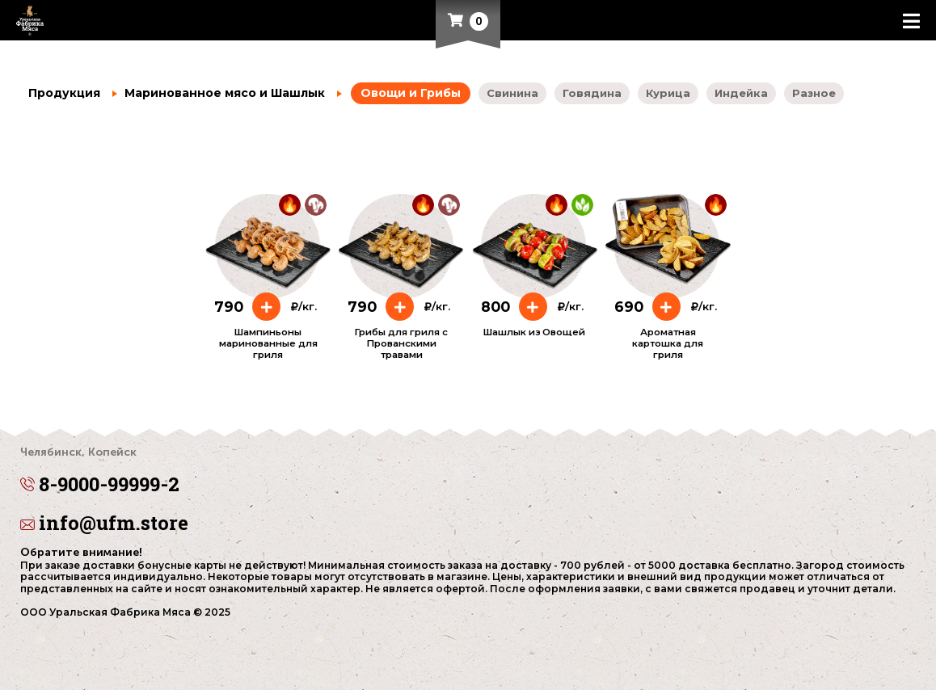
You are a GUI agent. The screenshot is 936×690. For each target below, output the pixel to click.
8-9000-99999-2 (468, 472)
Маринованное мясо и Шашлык (218, 93)
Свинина (512, 92)
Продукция (64, 93)
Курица (668, 92)
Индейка (741, 92)
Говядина (592, 92)
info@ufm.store (104, 523)
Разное (814, 92)
